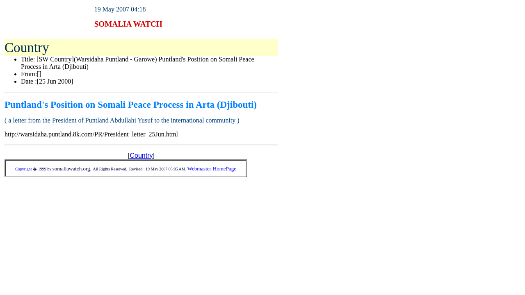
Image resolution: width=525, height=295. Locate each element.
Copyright (24, 169)
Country (141, 155)
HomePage (224, 169)
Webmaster (199, 169)
